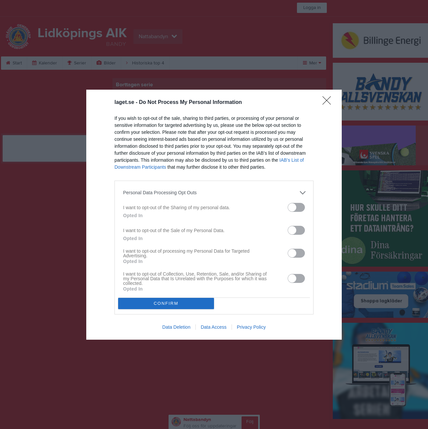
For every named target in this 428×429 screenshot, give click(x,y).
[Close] (328, 102)
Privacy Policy (251, 327)
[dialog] (214, 215)
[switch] (296, 207)
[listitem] (214, 192)
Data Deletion (176, 327)
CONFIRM (166, 303)
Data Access (214, 327)
